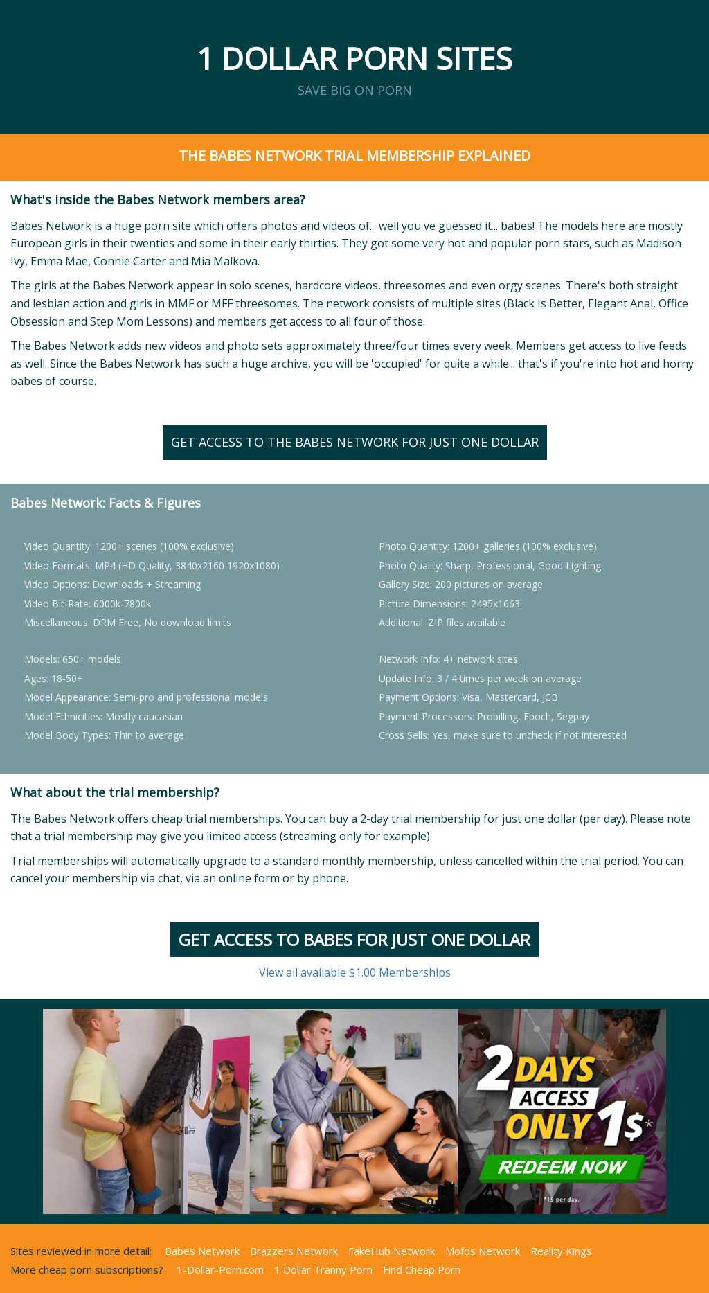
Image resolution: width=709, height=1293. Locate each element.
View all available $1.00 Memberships (355, 972)
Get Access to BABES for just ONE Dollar (354, 939)
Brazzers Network (294, 1251)
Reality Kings (561, 1251)
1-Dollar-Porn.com (220, 1269)
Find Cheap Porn (421, 1269)
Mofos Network (482, 1251)
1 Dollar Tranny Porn (323, 1269)
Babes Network (202, 1251)
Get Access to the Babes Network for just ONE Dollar (355, 442)
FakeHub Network (391, 1251)
